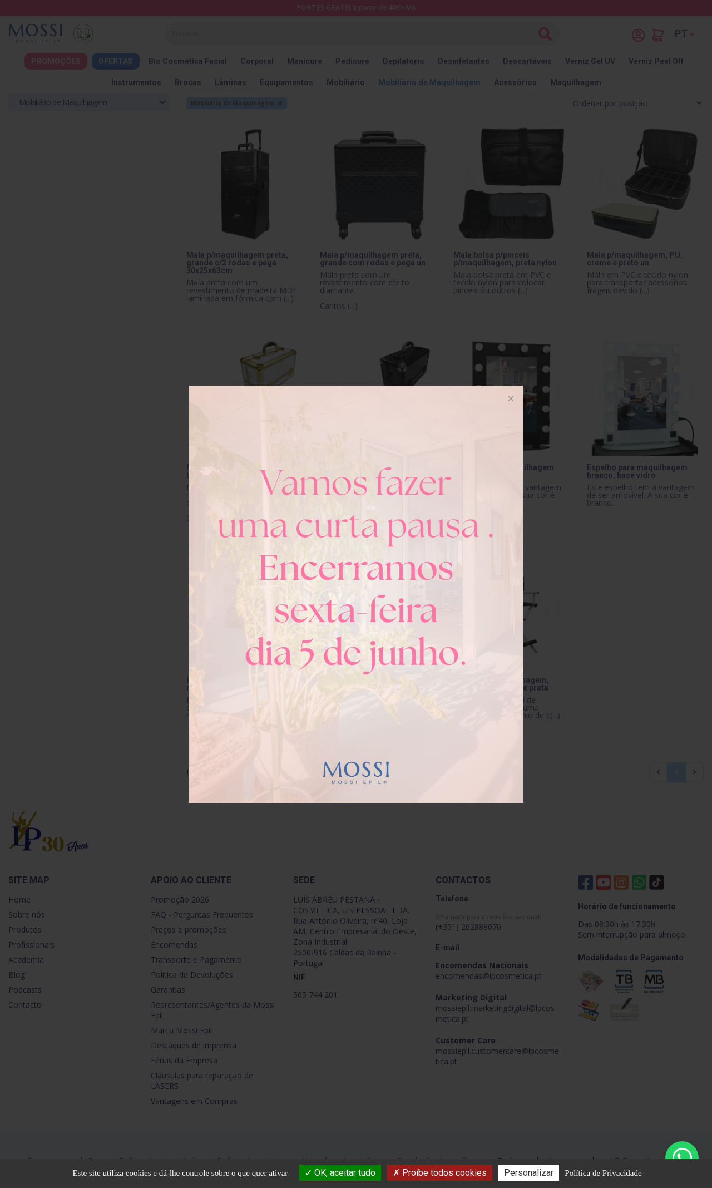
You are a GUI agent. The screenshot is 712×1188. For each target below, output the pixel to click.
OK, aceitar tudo (340, 1172)
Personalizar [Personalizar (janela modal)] (528, 1172)
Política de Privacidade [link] (603, 1173)
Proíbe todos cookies (440, 1172)
